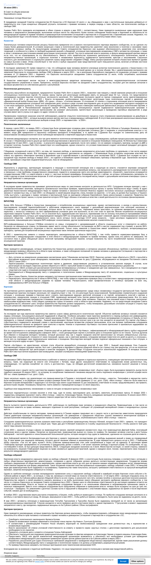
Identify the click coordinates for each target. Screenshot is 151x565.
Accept (123, 561)
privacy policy (39, 561)
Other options (137, 561)
